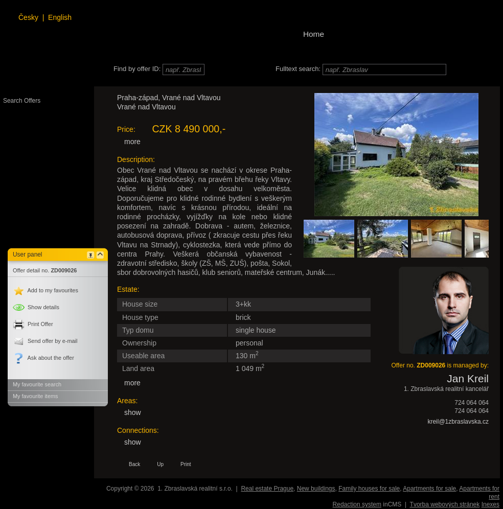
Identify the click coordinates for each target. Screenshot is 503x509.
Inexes (490, 504)
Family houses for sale (369, 488)
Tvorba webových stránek (445, 504)
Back (134, 464)
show (132, 412)
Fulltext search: (298, 69)
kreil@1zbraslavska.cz (458, 421)
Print (185, 464)
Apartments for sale (429, 488)
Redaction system (357, 504)
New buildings (316, 488)
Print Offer (33, 324)
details (36, 307)
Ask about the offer (43, 358)
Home (313, 34)
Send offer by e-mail (45, 341)
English (60, 17)
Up (160, 464)
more (132, 141)
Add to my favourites (45, 290)
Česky (28, 17)
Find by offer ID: (137, 69)
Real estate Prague (267, 488)
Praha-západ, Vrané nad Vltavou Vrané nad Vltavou (169, 102)
